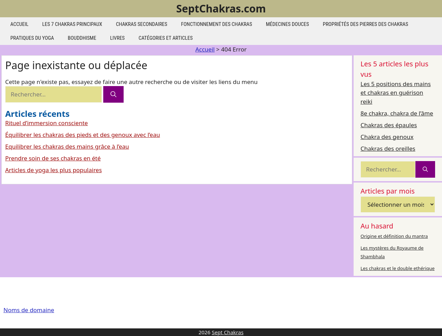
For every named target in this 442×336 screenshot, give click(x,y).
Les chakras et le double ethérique (397, 268)
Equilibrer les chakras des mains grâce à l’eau (67, 146)
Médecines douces (287, 24)
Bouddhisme (82, 38)
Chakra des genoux (387, 137)
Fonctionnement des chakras (216, 24)
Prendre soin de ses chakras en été (53, 158)
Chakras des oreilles (388, 148)
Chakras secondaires (141, 24)
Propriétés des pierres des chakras (365, 24)
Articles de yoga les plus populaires (53, 170)
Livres (117, 38)
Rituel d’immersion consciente (46, 123)
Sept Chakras (227, 332)
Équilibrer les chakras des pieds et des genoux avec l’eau (82, 135)
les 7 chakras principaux (72, 24)
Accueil (19, 24)
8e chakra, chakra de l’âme (397, 113)
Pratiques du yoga (32, 38)
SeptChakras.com (221, 8)
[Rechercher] (113, 94)
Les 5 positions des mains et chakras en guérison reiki (396, 92)
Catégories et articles (165, 38)
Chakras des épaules (389, 125)
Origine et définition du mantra (394, 236)
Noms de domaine (28, 310)
